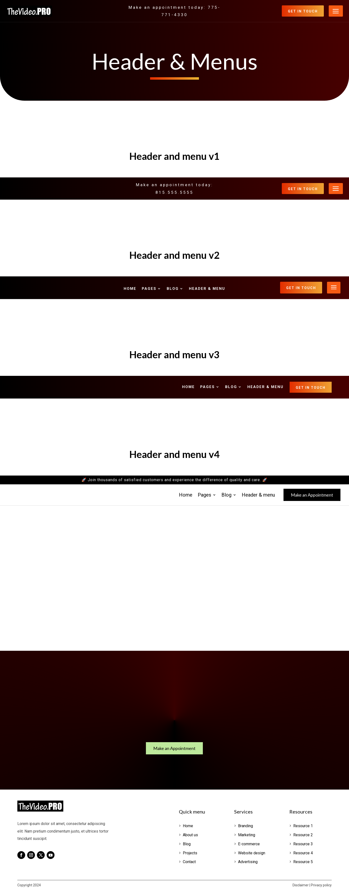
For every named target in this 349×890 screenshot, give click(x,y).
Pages (149, 289)
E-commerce (249, 844)
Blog (173, 289)
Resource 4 (303, 853)
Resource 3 (303, 844)
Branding (245, 826)
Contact (189, 861)
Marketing (246, 835)
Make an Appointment (312, 495)
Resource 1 (303, 826)
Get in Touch (303, 11)
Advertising (248, 861)
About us (190, 835)
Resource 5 (303, 861)
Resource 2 (303, 835)
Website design (251, 853)
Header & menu (207, 289)
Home (130, 289)
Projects (190, 853)
